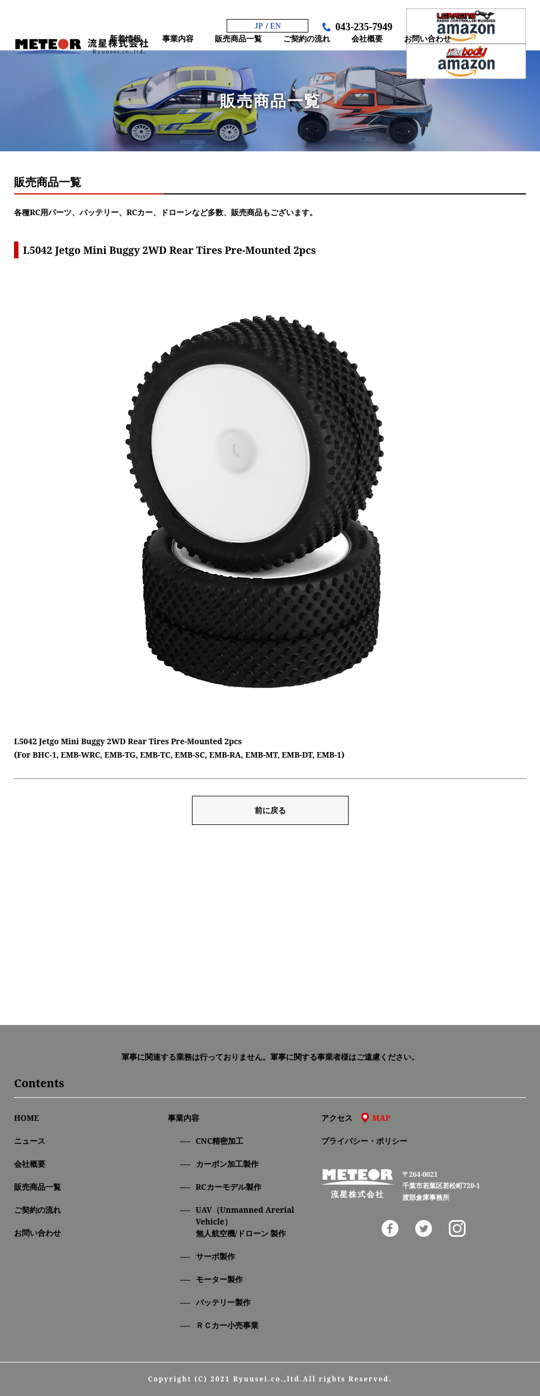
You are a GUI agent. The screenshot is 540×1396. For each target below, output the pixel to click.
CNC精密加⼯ (220, 1140)
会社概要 (29, 1163)
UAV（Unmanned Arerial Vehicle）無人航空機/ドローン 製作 (245, 1221)
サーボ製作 (215, 1256)
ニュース (29, 1140)
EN (275, 26)
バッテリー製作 (223, 1302)
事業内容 (183, 1117)
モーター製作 (219, 1279)
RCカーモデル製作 (228, 1186)
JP (259, 26)
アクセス (356, 1118)
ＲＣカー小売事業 (227, 1325)
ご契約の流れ (37, 1209)
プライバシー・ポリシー (364, 1140)
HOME (26, 1117)
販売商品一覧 (37, 1186)
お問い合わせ (37, 1232)
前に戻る (270, 810)
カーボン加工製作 (227, 1163)
